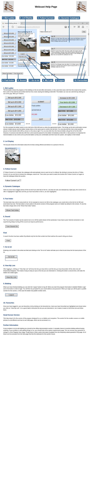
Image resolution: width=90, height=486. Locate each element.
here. (49, 320)
